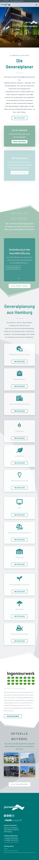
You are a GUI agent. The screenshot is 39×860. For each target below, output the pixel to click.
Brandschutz (20, 431)
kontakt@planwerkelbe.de (11, 842)
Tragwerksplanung (19, 379)
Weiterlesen (19, 118)
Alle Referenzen (19, 784)
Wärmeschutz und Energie (19, 481)
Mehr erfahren (19, 145)
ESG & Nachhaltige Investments (19, 584)
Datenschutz (14, 850)
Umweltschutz (19, 456)
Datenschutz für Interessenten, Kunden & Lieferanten (19, 852)
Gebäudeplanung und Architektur (19, 354)
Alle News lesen (19, 286)
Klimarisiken (19, 609)
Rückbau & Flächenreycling (19, 634)
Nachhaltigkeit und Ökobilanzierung (19, 532)
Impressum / (7, 850)
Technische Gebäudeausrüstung (19, 404)
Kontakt (6, 848)
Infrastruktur (19, 557)
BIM (19, 508)
